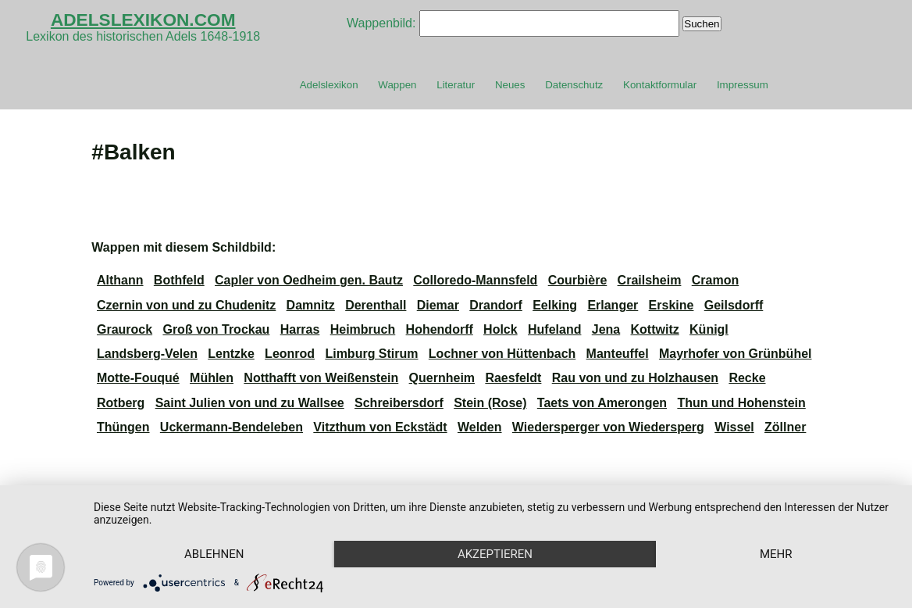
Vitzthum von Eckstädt (380, 427)
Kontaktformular (659, 85)
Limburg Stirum (371, 353)
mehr (776, 554)
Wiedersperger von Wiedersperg (608, 427)
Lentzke (231, 353)
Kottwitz (655, 329)
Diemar (438, 305)
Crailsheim (650, 280)
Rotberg (120, 403)
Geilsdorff (734, 305)
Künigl (709, 329)
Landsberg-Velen (147, 353)
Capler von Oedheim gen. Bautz (309, 280)
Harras (300, 329)
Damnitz (311, 305)
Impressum (742, 85)
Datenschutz (574, 85)
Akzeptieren (495, 554)
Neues (510, 85)
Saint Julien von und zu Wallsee (249, 403)
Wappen (397, 85)
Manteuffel (617, 353)
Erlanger (612, 305)
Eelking (555, 305)
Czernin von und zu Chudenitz (186, 305)
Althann (120, 280)
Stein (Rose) (490, 403)
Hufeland (554, 329)
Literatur (455, 85)
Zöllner (785, 427)
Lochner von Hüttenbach (502, 353)
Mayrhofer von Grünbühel (735, 353)
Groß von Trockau (215, 329)
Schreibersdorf (399, 403)
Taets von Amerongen (602, 403)
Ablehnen (214, 554)
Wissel (734, 427)
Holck (500, 329)
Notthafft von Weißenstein (321, 377)
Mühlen (211, 377)
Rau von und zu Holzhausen (635, 377)
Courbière (577, 280)
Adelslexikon (329, 85)
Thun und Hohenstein (741, 403)
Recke (747, 377)
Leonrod (290, 353)
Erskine (671, 305)
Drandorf (495, 305)
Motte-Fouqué (138, 377)
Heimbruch (363, 329)
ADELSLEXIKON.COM (143, 19)
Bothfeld (179, 280)
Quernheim (442, 377)
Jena (606, 329)
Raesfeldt (513, 377)
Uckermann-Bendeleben (231, 427)
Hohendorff (439, 329)
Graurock (124, 329)
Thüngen (123, 427)
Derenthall (375, 305)
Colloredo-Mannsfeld (475, 280)
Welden (480, 427)
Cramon (715, 280)
